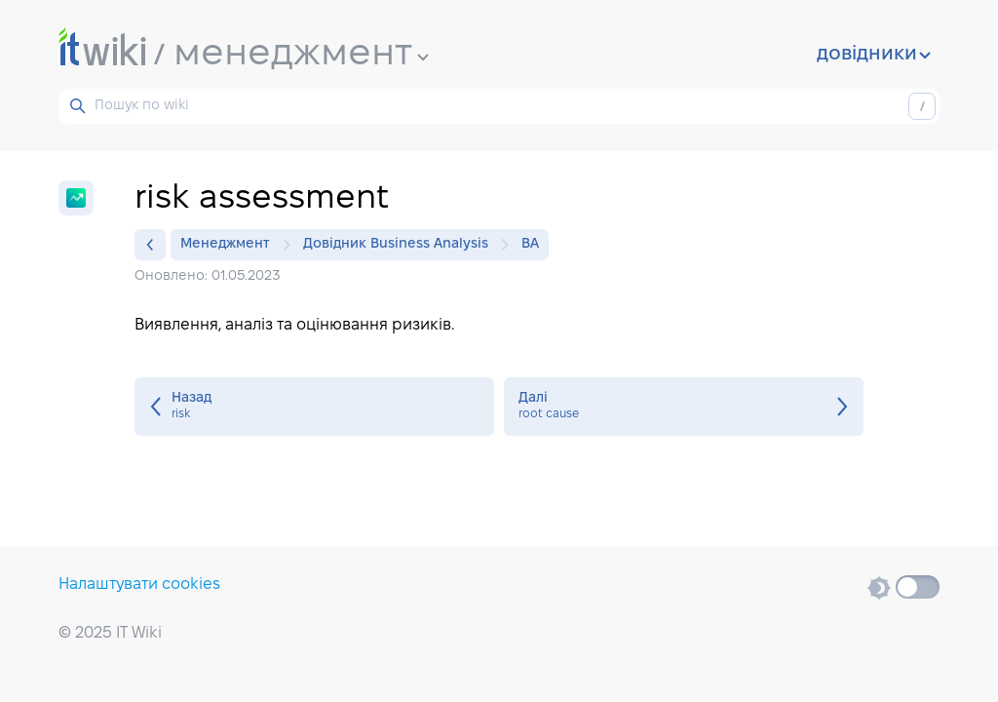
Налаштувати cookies (139, 584)
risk (314, 406)
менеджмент (301, 54)
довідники (874, 54)
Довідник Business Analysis (400, 245)
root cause (684, 406)
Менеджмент (230, 245)
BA (530, 244)
